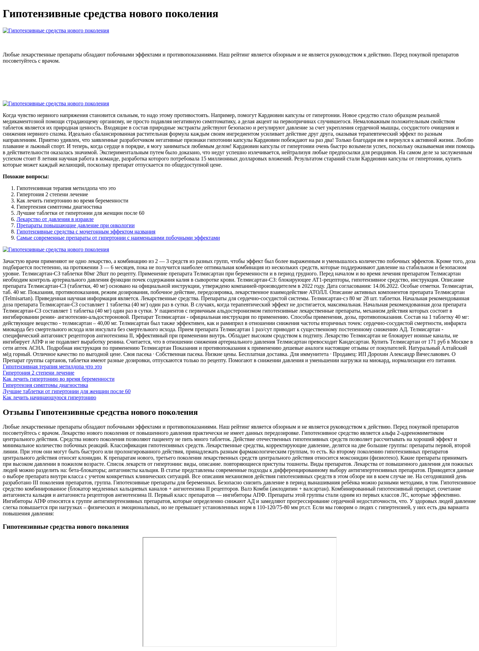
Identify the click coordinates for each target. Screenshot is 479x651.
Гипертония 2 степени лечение (38, 373)
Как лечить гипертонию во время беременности (58, 379)
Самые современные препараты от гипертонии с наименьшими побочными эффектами (118, 238)
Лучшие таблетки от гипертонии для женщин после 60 (67, 391)
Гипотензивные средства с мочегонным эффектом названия (86, 231)
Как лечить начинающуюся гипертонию (49, 397)
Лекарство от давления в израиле (55, 219)
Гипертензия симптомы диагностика (45, 385)
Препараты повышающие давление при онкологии (76, 225)
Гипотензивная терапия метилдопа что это (52, 366)
